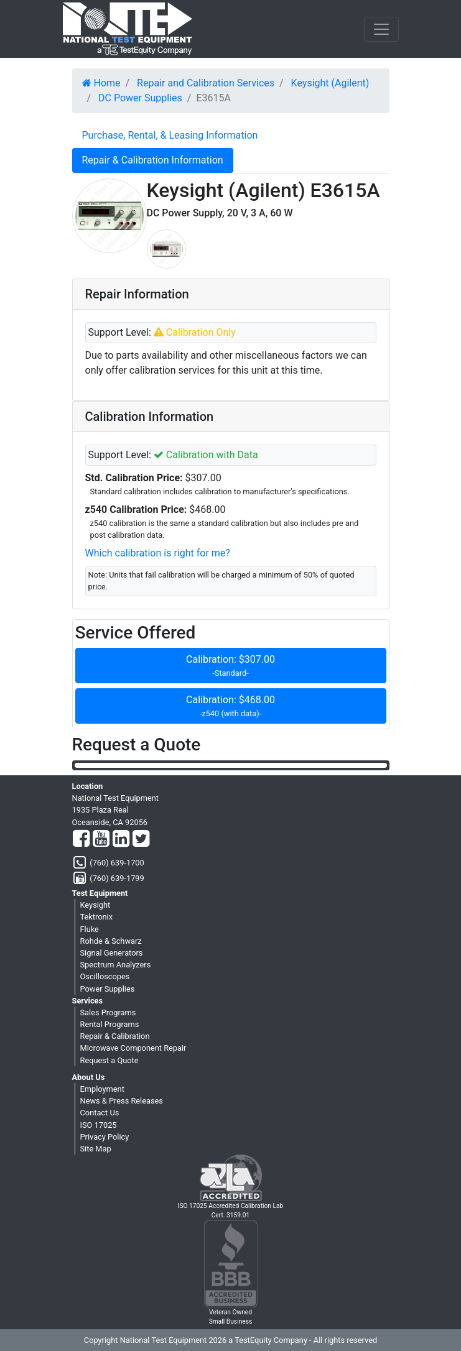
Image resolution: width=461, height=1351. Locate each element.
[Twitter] (141, 839)
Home (101, 83)
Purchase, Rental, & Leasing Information (170, 135)
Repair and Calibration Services (205, 83)
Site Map (95, 1148)
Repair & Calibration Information (152, 160)
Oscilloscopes (105, 976)
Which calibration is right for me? (157, 553)
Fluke (89, 929)
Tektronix (96, 916)
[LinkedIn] (121, 839)
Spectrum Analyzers (115, 964)
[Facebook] (81, 839)
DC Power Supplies (140, 98)
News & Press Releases (121, 1100)
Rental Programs (109, 1024)
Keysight (95, 905)
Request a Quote (109, 1060)
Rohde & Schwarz (111, 941)
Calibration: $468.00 (230, 706)
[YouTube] (101, 839)
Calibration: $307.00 (230, 666)
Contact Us (99, 1112)
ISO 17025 (98, 1125)
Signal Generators (111, 952)
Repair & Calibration (115, 1036)
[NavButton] (381, 29)
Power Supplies (107, 989)
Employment (102, 1089)
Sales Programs (108, 1012)
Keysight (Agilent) (330, 83)
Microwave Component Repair (133, 1048)
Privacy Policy (104, 1136)
